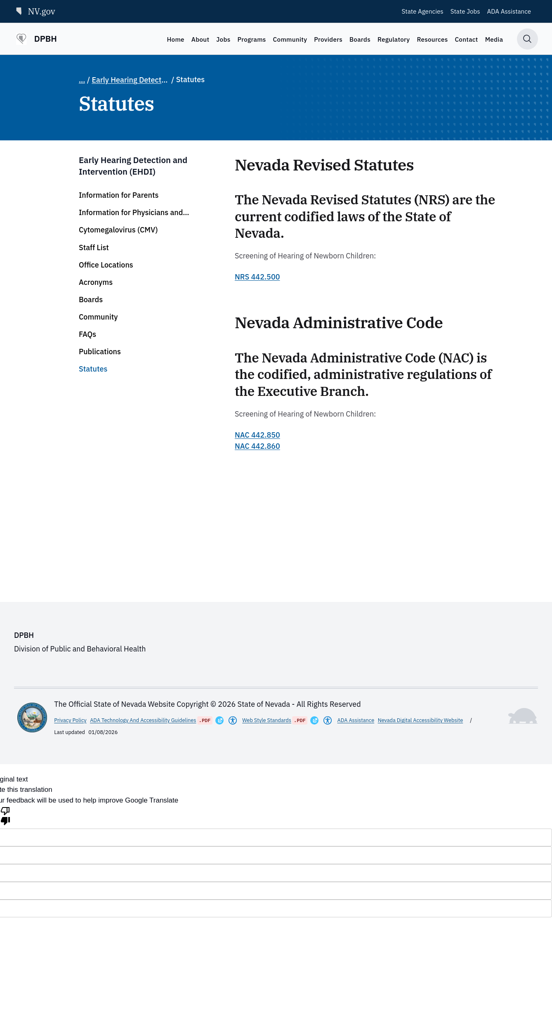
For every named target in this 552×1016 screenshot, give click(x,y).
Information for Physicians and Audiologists (131, 213)
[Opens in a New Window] (219, 720)
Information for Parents (118, 195)
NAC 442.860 (257, 446)
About (200, 39)
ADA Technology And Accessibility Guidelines (143, 720)
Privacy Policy (70, 720)
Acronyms (96, 282)
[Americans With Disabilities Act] (233, 720)
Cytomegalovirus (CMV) (118, 229)
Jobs (223, 39)
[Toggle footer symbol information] (523, 716)
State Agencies (422, 11)
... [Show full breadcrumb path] (82, 80)
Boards (359, 39)
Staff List (94, 247)
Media (494, 39)
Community (290, 39)
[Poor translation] (5, 815)
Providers (328, 39)
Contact (466, 39)
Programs (251, 39)
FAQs (87, 334)
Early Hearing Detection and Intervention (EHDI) (130, 80)
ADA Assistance (509, 11)
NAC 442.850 (257, 435)
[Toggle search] (527, 39)
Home (175, 39)
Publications (100, 351)
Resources (432, 39)
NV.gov (34, 11)
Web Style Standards (266, 720)
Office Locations (106, 265)
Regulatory (393, 39)
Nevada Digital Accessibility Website (420, 720)
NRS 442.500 (257, 277)
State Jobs (465, 11)
